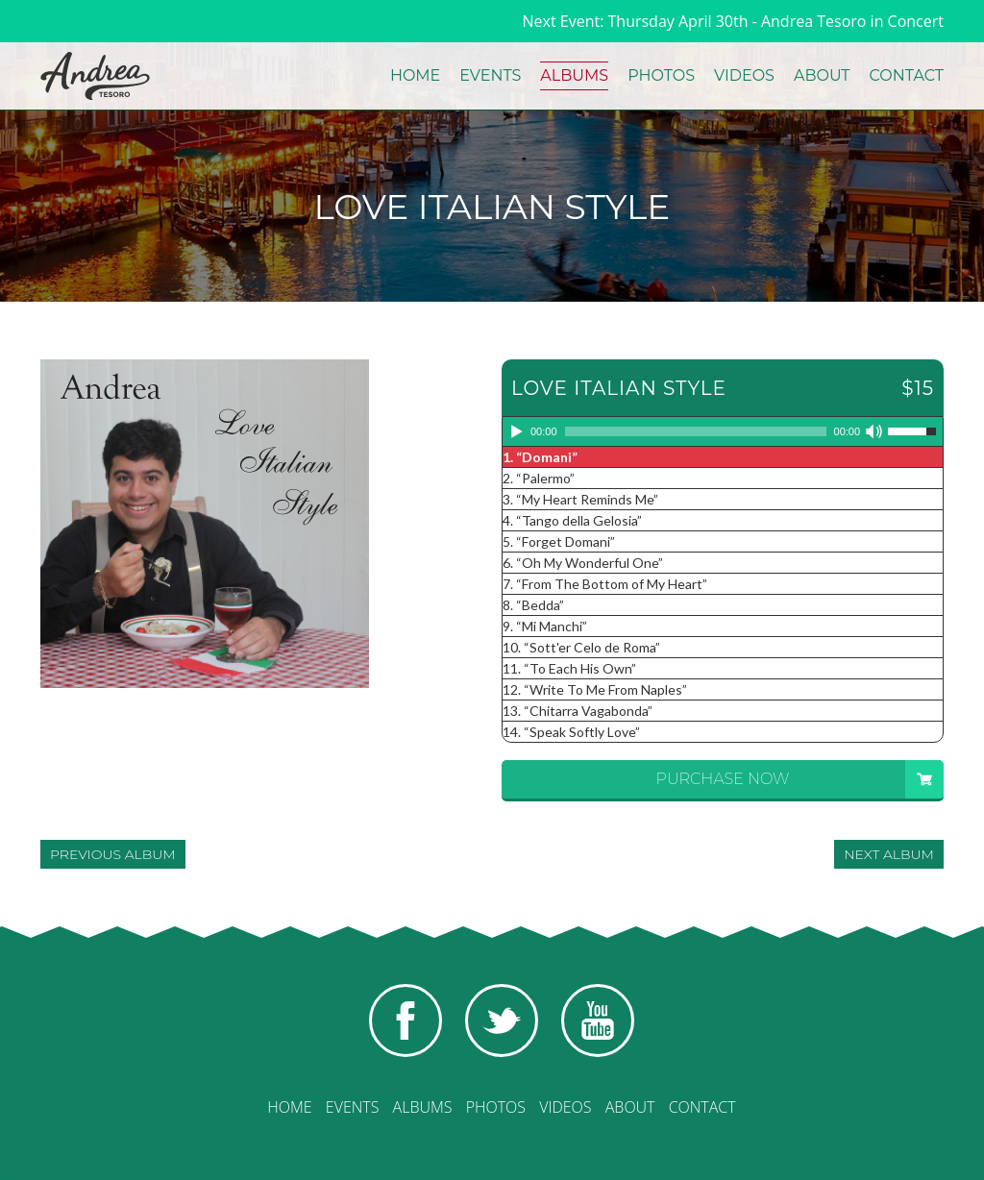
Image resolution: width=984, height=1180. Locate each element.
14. (571, 732)
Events (490, 75)
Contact (907, 75)
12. (595, 689)
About (822, 75)
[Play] (517, 431)
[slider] (695, 431)
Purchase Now (800, 779)
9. (545, 626)
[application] (723, 432)
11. (569, 668)
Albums (574, 75)
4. (572, 520)
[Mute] (875, 431)
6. (583, 562)
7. (605, 584)
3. (580, 499)
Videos (744, 75)
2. (539, 478)
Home (415, 75)
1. (540, 457)
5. (559, 541)
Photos (661, 75)
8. (533, 605)
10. (581, 647)
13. (577, 710)
